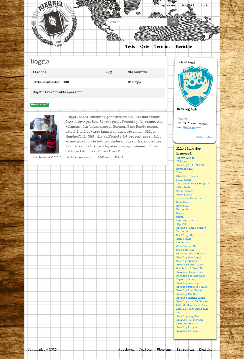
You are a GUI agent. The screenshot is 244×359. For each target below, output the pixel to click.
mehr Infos (204, 137)
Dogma (180, 213)
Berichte (184, 46)
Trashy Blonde (185, 158)
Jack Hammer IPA (186, 246)
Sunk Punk (182, 202)
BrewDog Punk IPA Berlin (192, 302)
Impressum (167, 5)
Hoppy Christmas (186, 261)
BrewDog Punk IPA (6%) (190, 165)
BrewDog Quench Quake (190, 298)
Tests (130, 46)
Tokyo (179, 173)
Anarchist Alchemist (189, 199)
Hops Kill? (183, 206)
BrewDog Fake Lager (189, 257)
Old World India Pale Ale (191, 254)
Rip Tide (181, 224)
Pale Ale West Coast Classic (193, 305)
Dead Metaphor (185, 250)
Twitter (145, 350)
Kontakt (188, 5)
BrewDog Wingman (187, 327)
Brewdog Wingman (187, 331)
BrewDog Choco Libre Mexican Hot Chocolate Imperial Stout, (190, 276)
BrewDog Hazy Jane (188, 316)
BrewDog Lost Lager (188, 283)
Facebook (126, 350)
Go (172, 22)
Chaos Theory (184, 191)
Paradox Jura (184, 221)
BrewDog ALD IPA (186, 294)
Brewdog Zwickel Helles (191, 287)
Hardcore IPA (184, 169)
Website (188, 128)
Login (204, 5)
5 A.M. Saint (183, 180)
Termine (162, 46)
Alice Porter (184, 187)
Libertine (182, 243)
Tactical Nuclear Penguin (193, 184)
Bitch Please (184, 195)
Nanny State (183, 239)
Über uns (164, 350)
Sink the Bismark (187, 176)
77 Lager (181, 162)
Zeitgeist (182, 210)
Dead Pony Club (185, 235)
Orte (144, 46)
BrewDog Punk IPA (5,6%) (191, 228)
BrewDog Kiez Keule (189, 291)
